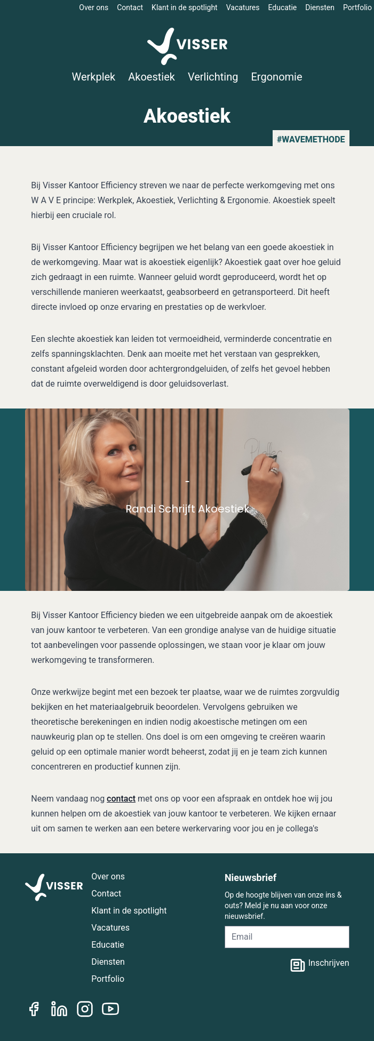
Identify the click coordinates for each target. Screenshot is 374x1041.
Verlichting (213, 76)
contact (121, 799)
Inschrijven (319, 965)
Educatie (282, 7)
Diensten (320, 7)
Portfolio (357, 7)
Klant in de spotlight (185, 7)
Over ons (93, 7)
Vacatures (243, 7)
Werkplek (93, 76)
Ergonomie (277, 76)
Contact (130, 7)
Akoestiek (151, 76)
